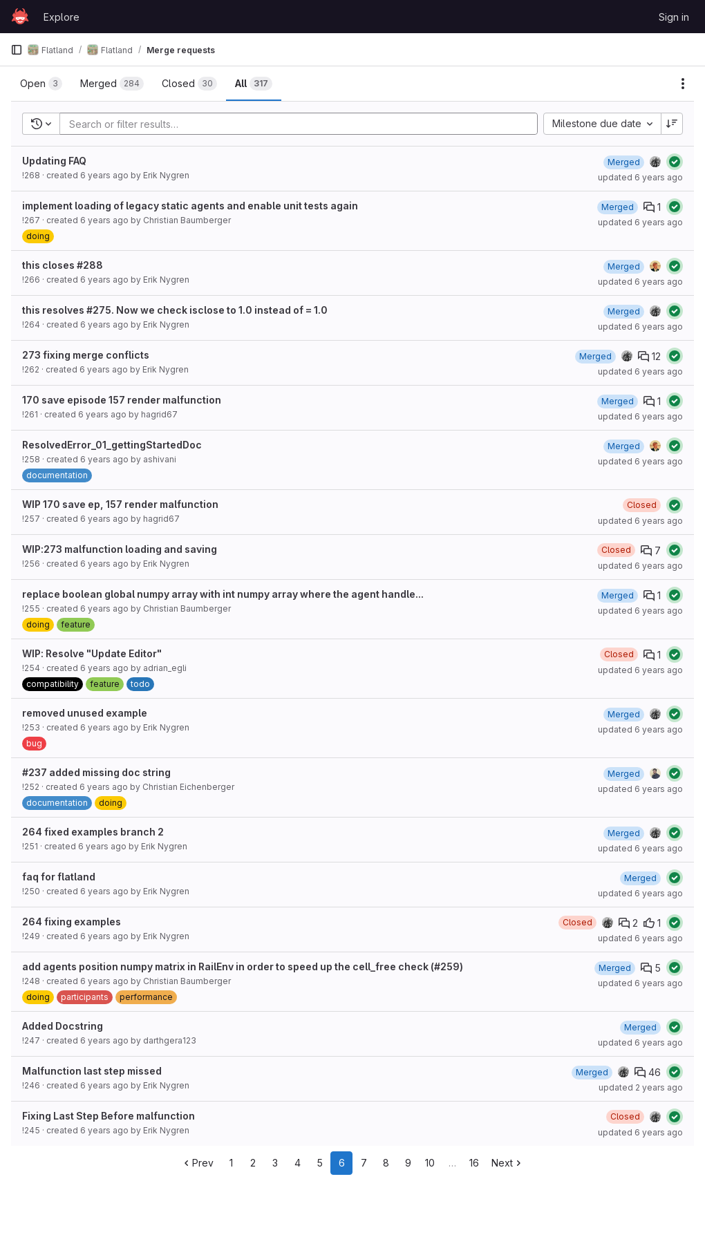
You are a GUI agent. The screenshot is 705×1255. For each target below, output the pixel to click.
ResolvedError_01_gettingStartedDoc (112, 445)
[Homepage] (20, 17)
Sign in (674, 17)
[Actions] (683, 84)
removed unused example (84, 713)
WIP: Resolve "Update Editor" (92, 653)
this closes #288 (62, 265)
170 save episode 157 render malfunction (121, 400)
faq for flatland (58, 877)
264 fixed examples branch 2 (93, 832)
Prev (197, 1163)
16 (474, 1163)
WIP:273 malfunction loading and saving (119, 549)
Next (507, 1163)
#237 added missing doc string (96, 772)
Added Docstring (62, 1026)
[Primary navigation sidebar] (17, 50)
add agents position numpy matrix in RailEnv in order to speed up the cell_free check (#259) (242, 966)
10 (430, 1163)
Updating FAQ (54, 161)
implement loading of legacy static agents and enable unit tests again (190, 205)
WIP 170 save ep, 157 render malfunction (120, 504)
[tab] (41, 83)
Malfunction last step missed (92, 1071)
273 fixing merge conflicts (85, 355)
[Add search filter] (302, 123)
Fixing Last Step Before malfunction (108, 1116)
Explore (61, 17)
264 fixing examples (71, 921)
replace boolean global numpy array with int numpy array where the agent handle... (223, 594)
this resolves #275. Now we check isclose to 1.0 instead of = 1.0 (175, 310)
